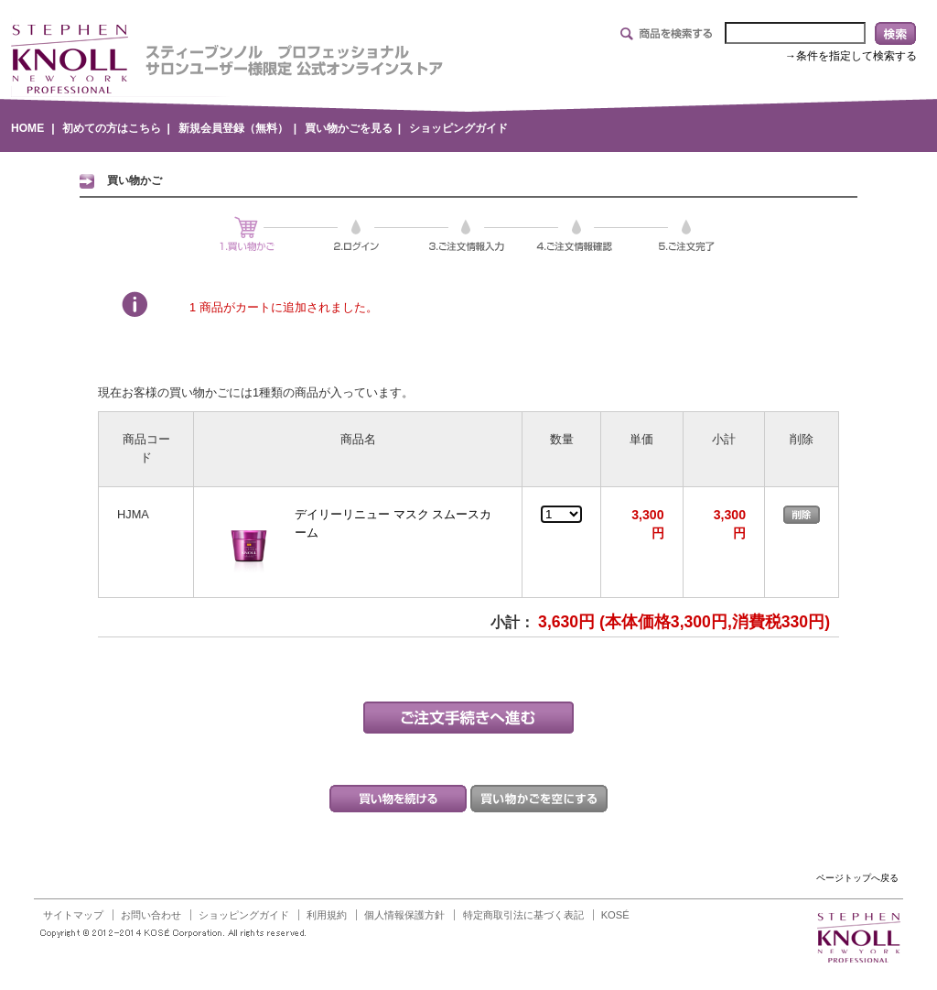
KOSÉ (615, 914)
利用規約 (327, 914)
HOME (27, 128)
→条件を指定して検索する (851, 55)
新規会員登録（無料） (233, 128)
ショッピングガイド (458, 128)
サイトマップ (73, 914)
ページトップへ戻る (857, 878)
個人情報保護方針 (404, 914)
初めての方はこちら (111, 128)
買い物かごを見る (349, 128)
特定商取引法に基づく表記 (523, 914)
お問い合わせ (151, 914)
